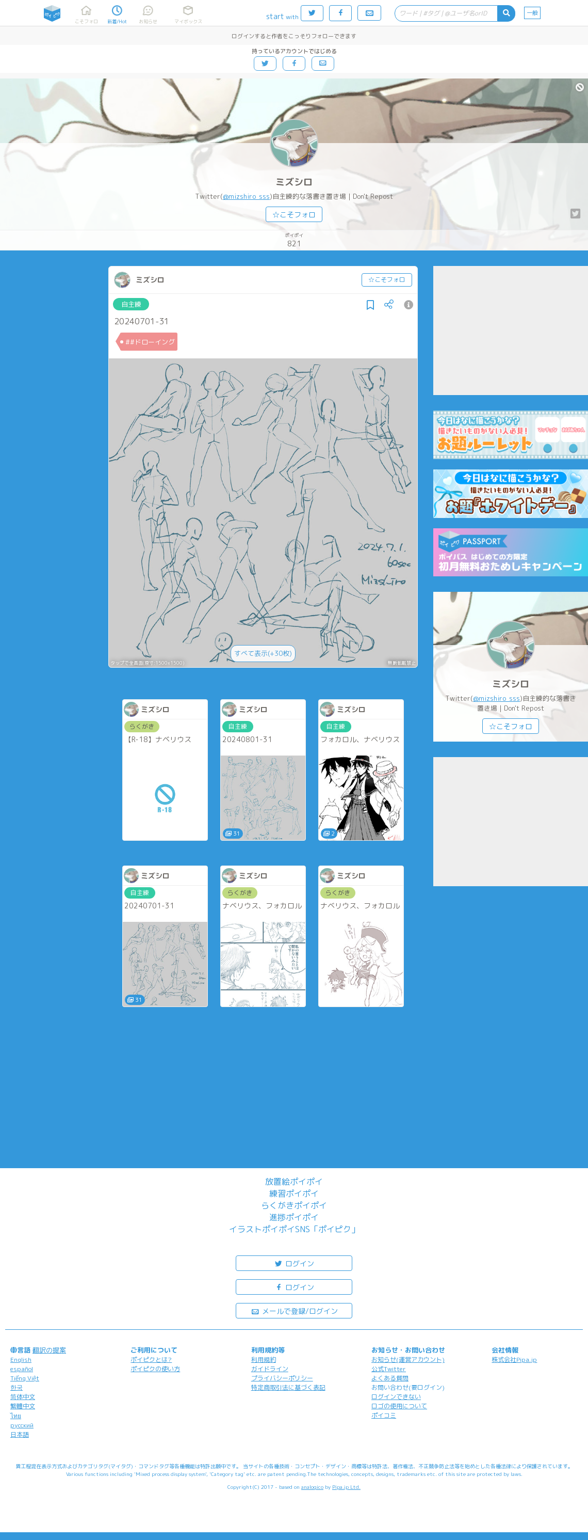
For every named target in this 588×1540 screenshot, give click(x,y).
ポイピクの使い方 (155, 1368)
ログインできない (396, 1396)
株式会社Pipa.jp (514, 1359)
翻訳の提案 (49, 1350)
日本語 (19, 1434)
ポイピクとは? (151, 1359)
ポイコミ (383, 1415)
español (21, 1368)
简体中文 (22, 1396)
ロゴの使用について (399, 1406)
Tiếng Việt (24, 1378)
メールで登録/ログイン (294, 1310)
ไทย (15, 1415)
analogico (312, 1486)
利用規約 (263, 1359)
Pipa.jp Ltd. (346, 1486)
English (20, 1359)
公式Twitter (388, 1368)
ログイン (294, 1262)
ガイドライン (269, 1368)
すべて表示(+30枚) (263, 653)
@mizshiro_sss (246, 196)
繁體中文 (22, 1406)
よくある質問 (390, 1378)
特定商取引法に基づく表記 (288, 1387)
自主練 (131, 304)
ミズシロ (294, 182)
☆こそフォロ (294, 214)
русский (22, 1425)
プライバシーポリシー (282, 1378)
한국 (16, 1387)
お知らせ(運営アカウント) (408, 1359)
